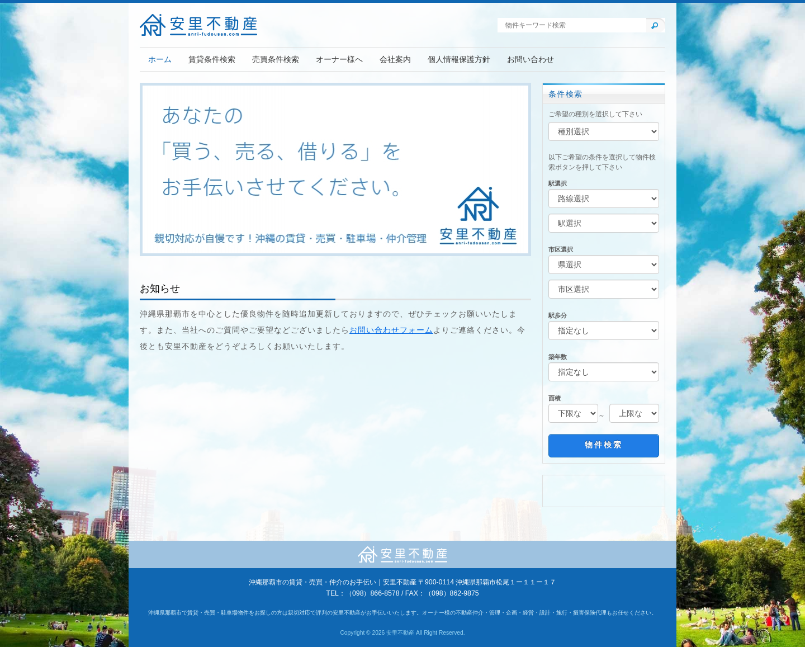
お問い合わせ (530, 59)
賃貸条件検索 (211, 59)
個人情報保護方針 (459, 59)
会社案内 (395, 59)
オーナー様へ (339, 59)
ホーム (160, 59)
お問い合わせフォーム (391, 329)
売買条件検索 (275, 59)
